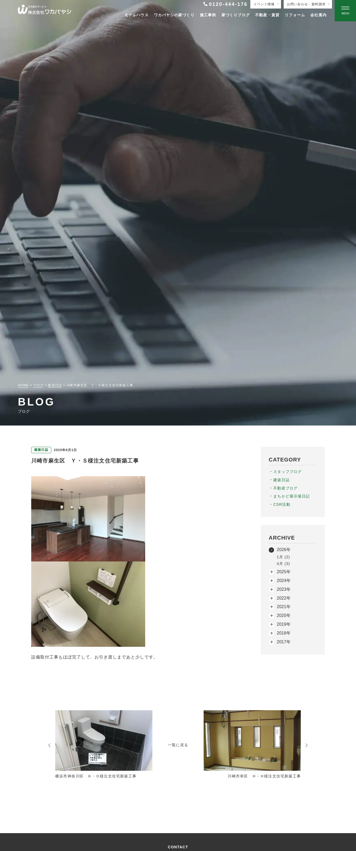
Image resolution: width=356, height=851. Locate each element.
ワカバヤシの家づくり (174, 15)
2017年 (284, 642)
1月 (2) (283, 557)
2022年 (284, 598)
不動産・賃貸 (267, 15)
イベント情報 (264, 4)
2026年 (284, 549)
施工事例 (208, 15)
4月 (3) (283, 563)
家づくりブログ (235, 15)
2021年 (284, 606)
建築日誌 (281, 480)
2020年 (284, 615)
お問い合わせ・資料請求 (306, 4)
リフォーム (295, 15)
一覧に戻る (178, 745)
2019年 (284, 624)
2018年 (284, 633)
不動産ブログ (285, 488)
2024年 (284, 580)
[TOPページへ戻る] (44, 11)
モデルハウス (136, 15)
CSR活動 (281, 504)
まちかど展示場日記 (291, 496)
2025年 (284, 571)
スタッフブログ (287, 471)
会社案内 (318, 15)
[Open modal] (345, 10)
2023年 (284, 589)
